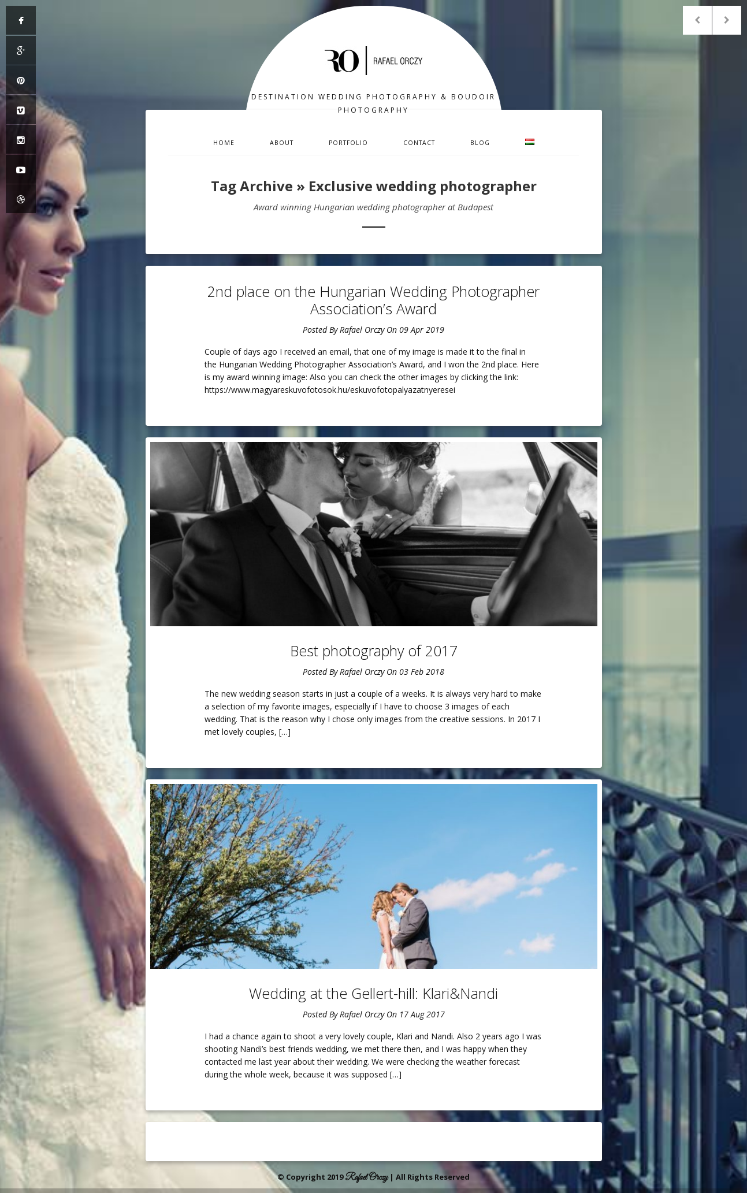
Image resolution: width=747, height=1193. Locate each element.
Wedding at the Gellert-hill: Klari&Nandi (373, 993)
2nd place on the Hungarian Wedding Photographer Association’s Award (373, 299)
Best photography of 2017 (374, 650)
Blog (480, 143)
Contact (419, 143)
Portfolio (348, 143)
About (281, 143)
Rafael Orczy (362, 329)
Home (224, 143)
